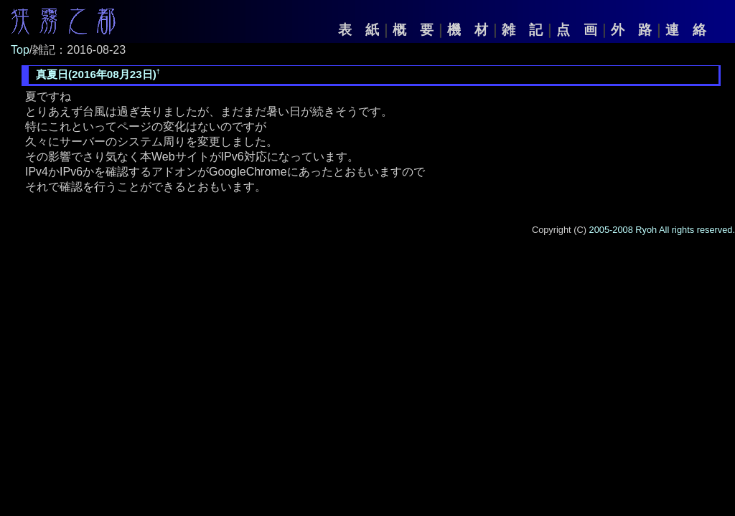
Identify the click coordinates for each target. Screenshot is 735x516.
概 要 (413, 29)
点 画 (576, 29)
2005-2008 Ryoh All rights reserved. (662, 229)
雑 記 (522, 29)
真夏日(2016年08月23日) (96, 74)
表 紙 (358, 29)
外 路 (631, 29)
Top (20, 50)
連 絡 (685, 29)
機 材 (467, 29)
